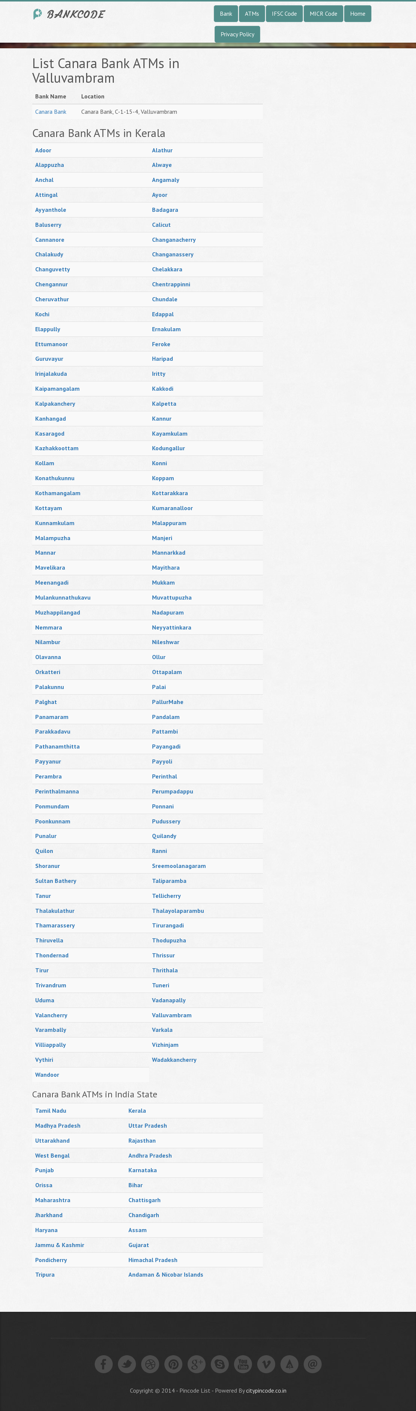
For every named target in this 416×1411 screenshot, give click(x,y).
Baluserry (48, 224)
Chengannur (51, 284)
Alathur (162, 150)
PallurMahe (167, 702)
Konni (159, 463)
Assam (137, 1230)
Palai (159, 687)
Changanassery (173, 254)
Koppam (163, 478)
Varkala (162, 1029)
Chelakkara (167, 269)
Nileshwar (165, 642)
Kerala (137, 1110)
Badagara (165, 209)
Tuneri (160, 985)
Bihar (135, 1185)
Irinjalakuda (51, 373)
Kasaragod (49, 433)
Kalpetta (164, 403)
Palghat (46, 702)
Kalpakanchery (55, 403)
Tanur (43, 895)
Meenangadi (52, 582)
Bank (226, 13)
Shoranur (47, 865)
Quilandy (164, 835)
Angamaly (165, 179)
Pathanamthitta (57, 746)
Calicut (161, 224)
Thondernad (52, 955)
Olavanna (48, 657)
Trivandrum (50, 985)
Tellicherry (166, 895)
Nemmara (48, 627)
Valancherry (51, 1015)
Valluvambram (172, 1015)
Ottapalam (167, 672)
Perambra (48, 776)
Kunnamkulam (55, 523)
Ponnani (163, 806)
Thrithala (165, 970)
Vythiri (44, 1059)
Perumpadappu (172, 791)
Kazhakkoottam (57, 448)
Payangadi (166, 746)
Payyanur (48, 761)
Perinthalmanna (57, 791)
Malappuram (169, 523)
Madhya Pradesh (58, 1125)
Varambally (50, 1029)
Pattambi (165, 731)
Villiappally (50, 1044)
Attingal (46, 194)
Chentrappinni (171, 284)
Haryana (46, 1230)
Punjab (44, 1170)
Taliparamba (169, 880)
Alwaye (162, 164)
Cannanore (49, 239)
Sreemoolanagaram (179, 865)
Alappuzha (49, 164)
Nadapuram (168, 612)
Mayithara (166, 567)
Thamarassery (55, 925)
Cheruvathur (52, 299)
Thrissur (163, 955)
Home (357, 13)
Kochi (42, 314)
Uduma (44, 1000)
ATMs (252, 13)
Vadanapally (169, 1000)
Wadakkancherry (174, 1059)
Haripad (162, 358)
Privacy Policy (237, 34)
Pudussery (166, 821)
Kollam (44, 463)
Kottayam (48, 508)
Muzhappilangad (57, 612)
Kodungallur (168, 448)
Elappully (47, 329)
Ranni (159, 850)
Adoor (43, 150)
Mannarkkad (168, 552)
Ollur (159, 657)
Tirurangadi (168, 925)
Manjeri (162, 538)
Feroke (161, 344)
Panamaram (52, 716)
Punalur (46, 835)
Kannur (161, 418)
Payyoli (162, 761)
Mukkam (163, 582)
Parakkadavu (52, 731)
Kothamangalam (58, 493)
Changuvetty (52, 269)
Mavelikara (50, 567)
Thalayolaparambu (178, 910)
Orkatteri (47, 672)
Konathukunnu (55, 478)
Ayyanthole (50, 209)
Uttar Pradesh (147, 1125)
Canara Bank (50, 111)
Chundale (164, 299)
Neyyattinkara (171, 627)
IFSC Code (284, 13)
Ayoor (159, 194)
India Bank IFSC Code (69, 14)
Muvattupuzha (172, 597)
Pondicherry (51, 1260)
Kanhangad (50, 418)
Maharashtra (52, 1200)
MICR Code (323, 13)
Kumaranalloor (172, 508)
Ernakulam (166, 329)
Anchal (44, 179)
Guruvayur (49, 358)
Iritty (159, 373)
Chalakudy (49, 254)
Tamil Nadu (50, 1110)
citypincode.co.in (266, 1390)
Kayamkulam (170, 433)
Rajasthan (142, 1140)
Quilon (44, 850)
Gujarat (138, 1245)
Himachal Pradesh (152, 1260)
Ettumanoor (51, 344)
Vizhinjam (165, 1044)
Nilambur (47, 642)
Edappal (163, 314)
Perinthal (164, 776)
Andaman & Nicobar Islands (165, 1274)
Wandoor (47, 1074)
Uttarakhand (52, 1140)
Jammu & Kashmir (59, 1245)
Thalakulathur (55, 910)
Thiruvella (49, 940)
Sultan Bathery (55, 880)
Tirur (42, 970)
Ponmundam (52, 806)
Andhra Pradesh (150, 1155)
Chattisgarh (144, 1200)
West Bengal (52, 1155)
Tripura (45, 1274)
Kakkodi (162, 388)
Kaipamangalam (57, 388)
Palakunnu (49, 687)
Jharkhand (49, 1215)
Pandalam (166, 716)
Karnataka (142, 1170)
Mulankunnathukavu (63, 597)
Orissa (43, 1185)
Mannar (45, 552)
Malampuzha (52, 538)
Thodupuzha (169, 940)
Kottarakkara (170, 493)
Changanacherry (174, 239)
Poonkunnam (52, 821)
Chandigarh (143, 1215)
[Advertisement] (330, 168)
